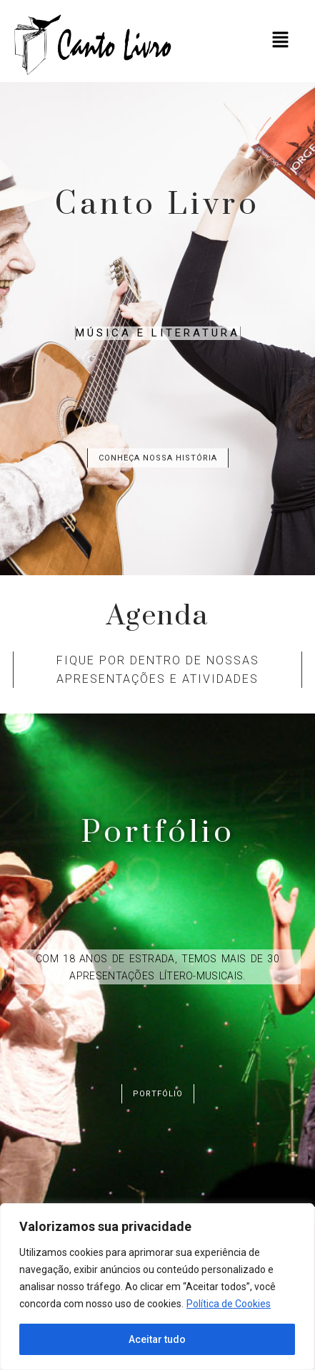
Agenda (157, 616)
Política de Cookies (228, 1303)
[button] (280, 40)
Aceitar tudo (157, 1339)
